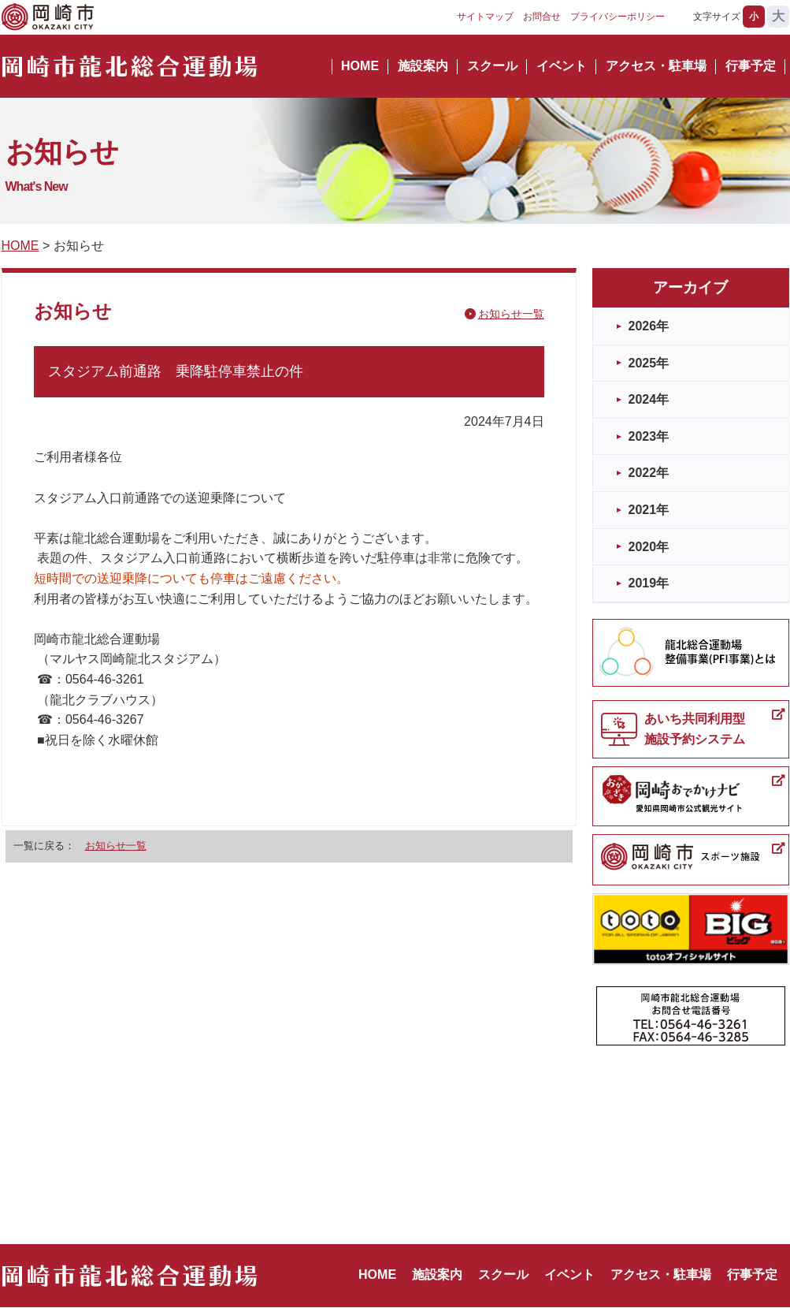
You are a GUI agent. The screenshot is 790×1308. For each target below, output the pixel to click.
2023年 (649, 436)
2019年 (649, 583)
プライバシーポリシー (617, 16)
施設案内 (423, 66)
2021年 (649, 509)
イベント (561, 66)
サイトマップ (485, 16)
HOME (360, 66)
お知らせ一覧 (511, 313)
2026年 (649, 326)
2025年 (649, 363)
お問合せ (542, 16)
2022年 (649, 472)
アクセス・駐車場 (656, 66)
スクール (492, 66)
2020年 (649, 546)
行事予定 (750, 66)
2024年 (649, 399)
